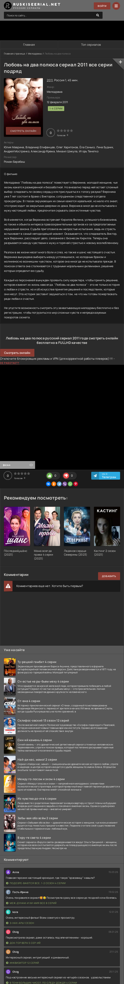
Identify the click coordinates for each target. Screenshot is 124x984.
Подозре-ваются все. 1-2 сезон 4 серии (36, 883)
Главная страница (14, 53)
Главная (29, 45)
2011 (50, 80)
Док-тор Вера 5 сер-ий (23, 943)
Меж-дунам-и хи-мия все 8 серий (31, 903)
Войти (102, 6)
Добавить (109, 576)
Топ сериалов (91, 45)
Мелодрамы (35, 53)
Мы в (109, 476)
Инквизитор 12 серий (22, 962)
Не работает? (9, 363)
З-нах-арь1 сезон (20, 923)
